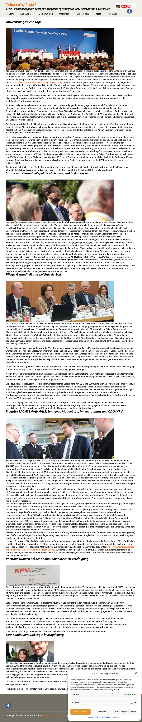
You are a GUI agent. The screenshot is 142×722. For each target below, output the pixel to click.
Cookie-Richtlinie (94, 717)
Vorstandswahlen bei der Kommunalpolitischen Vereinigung (47, 559)
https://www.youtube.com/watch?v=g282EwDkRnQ (37, 83)
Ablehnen (102, 712)
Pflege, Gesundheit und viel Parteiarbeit (33, 274)
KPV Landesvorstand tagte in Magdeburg (35, 635)
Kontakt (113, 14)
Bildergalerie (83, 14)
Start (11, 14)
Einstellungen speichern (125, 712)
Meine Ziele (26, 14)
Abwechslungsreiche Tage (23, 22)
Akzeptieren (80, 712)
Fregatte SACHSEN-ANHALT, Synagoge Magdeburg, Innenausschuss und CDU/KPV (64, 411)
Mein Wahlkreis (46, 14)
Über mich (65, 14)
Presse (99, 14)
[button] (136, 673)
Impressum (116, 717)
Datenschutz (106, 717)
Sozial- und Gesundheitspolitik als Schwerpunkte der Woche (47, 173)
